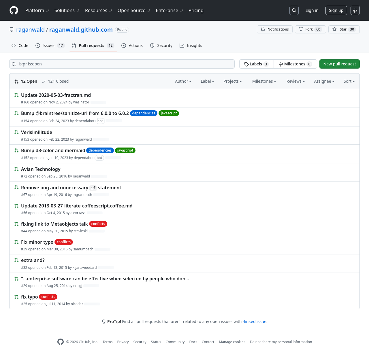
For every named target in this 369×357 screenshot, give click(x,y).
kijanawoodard (85, 267)
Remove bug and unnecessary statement (71, 187)
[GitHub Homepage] (60, 341)
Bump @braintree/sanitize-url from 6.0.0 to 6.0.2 (75, 113)
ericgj (77, 285)
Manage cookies (232, 341)
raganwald (30, 29)
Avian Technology (41, 169)
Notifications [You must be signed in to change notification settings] (275, 29)
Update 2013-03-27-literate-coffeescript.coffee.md (77, 206)
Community (175, 341)
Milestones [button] (264, 81)
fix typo (29, 297)
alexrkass (77, 212)
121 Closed (55, 81)
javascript (169, 113)
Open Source (134, 10)
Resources (99, 10)
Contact (208, 341)
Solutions (67, 10)
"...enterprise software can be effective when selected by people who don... (105, 278)
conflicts (98, 223)
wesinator (81, 102)
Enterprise (170, 10)
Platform (37, 10)
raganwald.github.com (81, 29)
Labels (256, 64)
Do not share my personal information (281, 341)
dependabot (85, 120)
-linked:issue (254, 321)
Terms (108, 341)
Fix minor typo (37, 242)
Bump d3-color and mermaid (53, 150)
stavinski (81, 230)
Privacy (123, 341)
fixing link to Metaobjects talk (54, 224)
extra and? (33, 260)
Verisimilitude (36, 132)
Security (139, 341)
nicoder (77, 303)
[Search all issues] (122, 64)
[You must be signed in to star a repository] (344, 29)
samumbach (83, 249)
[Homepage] (13, 10)
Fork (310, 29)
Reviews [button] (296, 81)
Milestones (295, 64)
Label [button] (207, 81)
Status (156, 341)
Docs (193, 341)
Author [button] (183, 81)
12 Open (25, 81)
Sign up (336, 10)
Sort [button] (349, 81)
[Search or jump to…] (294, 10)
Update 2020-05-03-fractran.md (56, 95)
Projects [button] (232, 81)
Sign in (312, 10)
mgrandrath (82, 194)
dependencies (143, 113)
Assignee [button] (324, 81)
